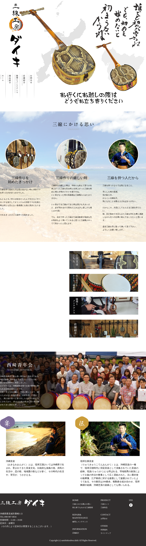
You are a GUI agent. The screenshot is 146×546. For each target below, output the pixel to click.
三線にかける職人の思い (81, 504)
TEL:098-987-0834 (8, 517)
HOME (75, 500)
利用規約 (104, 530)
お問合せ (104, 519)
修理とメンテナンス (80, 522)
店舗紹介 (75, 533)
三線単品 (104, 507)
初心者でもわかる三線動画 (82, 507)
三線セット (105, 504)
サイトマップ (106, 533)
